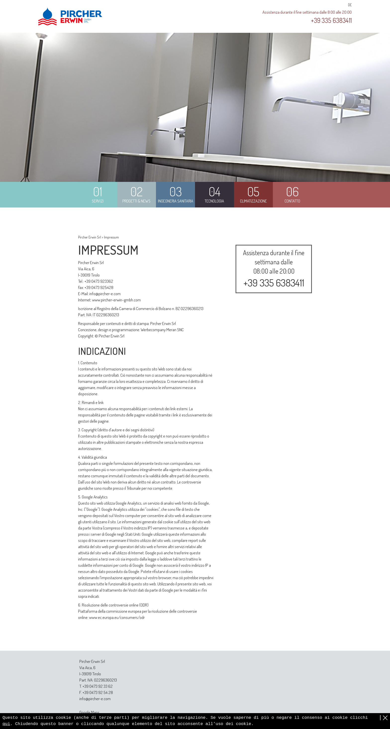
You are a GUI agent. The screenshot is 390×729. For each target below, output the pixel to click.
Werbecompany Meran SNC (162, 329)
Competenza (274, 390)
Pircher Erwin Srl (89, 237)
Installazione (273, 353)
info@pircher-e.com (105, 293)
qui (6, 724)
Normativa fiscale (274, 381)
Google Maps (89, 712)
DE (350, 5)
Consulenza (274, 335)
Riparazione (274, 372)
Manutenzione (273, 363)
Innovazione (274, 400)
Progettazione (273, 344)
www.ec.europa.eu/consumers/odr (117, 617)
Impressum (111, 237)
